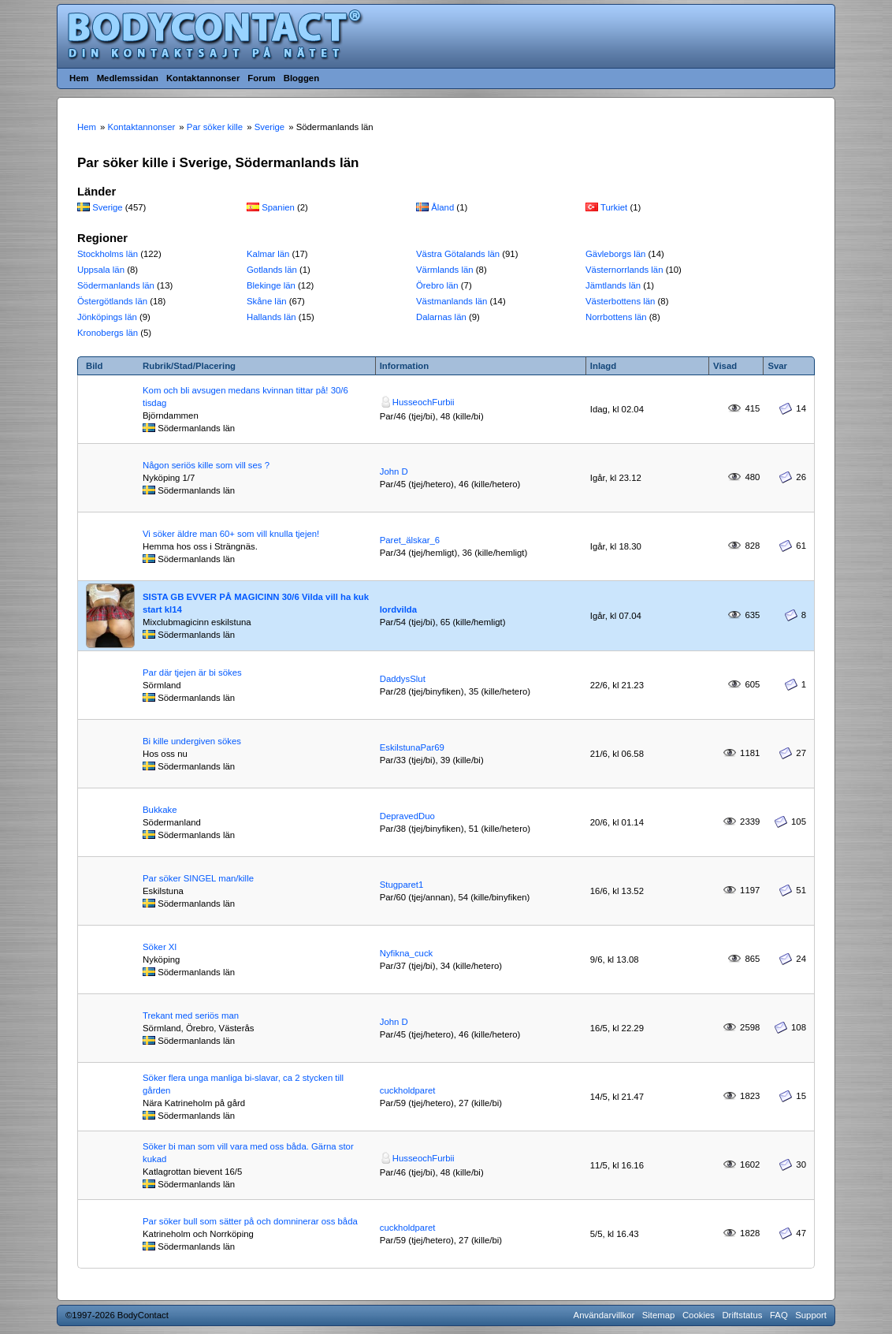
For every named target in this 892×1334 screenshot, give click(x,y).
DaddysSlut (403, 679)
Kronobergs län (107, 332)
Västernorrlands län (624, 269)
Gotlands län (272, 269)
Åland (442, 207)
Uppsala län (101, 269)
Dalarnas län (441, 317)
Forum (261, 78)
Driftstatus (742, 1315)
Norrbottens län (616, 317)
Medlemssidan (127, 78)
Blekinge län (271, 285)
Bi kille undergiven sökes (192, 741)
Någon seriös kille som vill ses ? (206, 465)
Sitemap (658, 1315)
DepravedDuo (407, 816)
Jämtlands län (613, 285)
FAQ (779, 1315)
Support (811, 1315)
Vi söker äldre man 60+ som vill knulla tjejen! (231, 533)
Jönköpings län (107, 317)
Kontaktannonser (203, 78)
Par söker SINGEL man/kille (198, 878)
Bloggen (301, 78)
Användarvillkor (604, 1315)
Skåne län (267, 301)
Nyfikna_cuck (406, 953)
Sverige (107, 207)
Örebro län (437, 285)
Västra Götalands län (458, 254)
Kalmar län (268, 254)
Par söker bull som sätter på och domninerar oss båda (250, 1221)
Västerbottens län (620, 301)
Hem (79, 78)
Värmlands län (445, 269)
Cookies (698, 1315)
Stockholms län (107, 254)
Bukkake (160, 809)
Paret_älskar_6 (410, 540)
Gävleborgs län (615, 254)
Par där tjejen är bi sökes (192, 672)
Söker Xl (160, 947)
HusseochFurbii (423, 402)
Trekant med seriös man (191, 1015)
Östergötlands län (112, 301)
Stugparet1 (402, 884)
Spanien (278, 207)
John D (394, 471)
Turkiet (613, 207)
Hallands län (271, 317)
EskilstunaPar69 (412, 747)
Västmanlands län (451, 301)
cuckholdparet (408, 1090)
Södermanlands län (115, 285)
